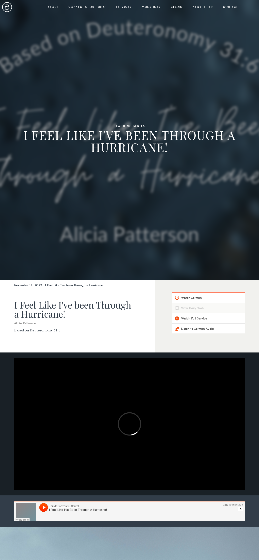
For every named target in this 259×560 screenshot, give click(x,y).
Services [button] (124, 7)
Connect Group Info (87, 7)
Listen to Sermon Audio (197, 329)
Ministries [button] (151, 7)
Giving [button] (177, 7)
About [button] (53, 7)
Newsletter (203, 7)
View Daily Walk (192, 308)
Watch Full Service (194, 318)
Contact (230, 7)
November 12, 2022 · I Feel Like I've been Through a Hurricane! (59, 285)
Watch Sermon (191, 298)
